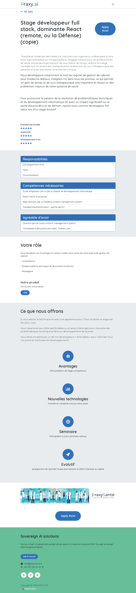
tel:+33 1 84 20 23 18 (34, 567)
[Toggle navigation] (113, 4)
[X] (23, 575)
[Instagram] (30, 575)
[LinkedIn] (37, 575)
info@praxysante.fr (33, 563)
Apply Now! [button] (105, 29)
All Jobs (27, 11)
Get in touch (29, 556)
